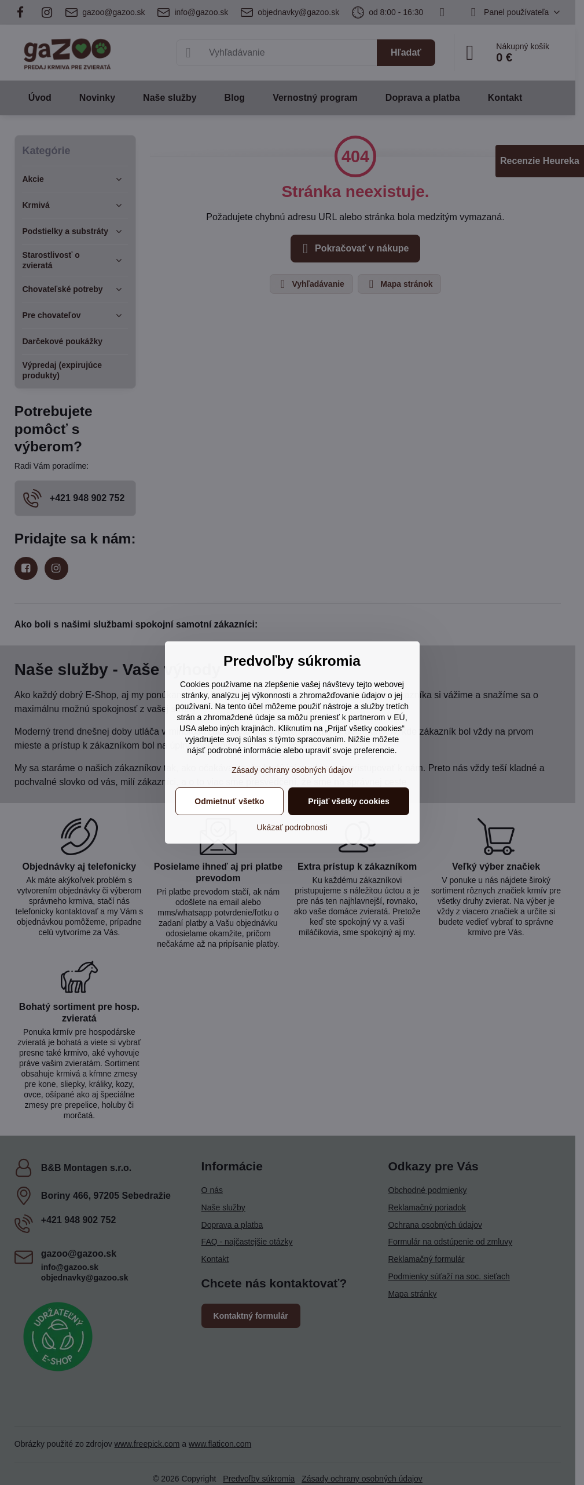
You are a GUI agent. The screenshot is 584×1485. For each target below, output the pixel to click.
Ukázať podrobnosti (292, 827)
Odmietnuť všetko (229, 801)
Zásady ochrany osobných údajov (292, 770)
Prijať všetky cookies (349, 801)
